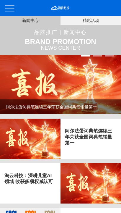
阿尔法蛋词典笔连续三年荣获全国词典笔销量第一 (88, 136)
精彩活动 (91, 20)
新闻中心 (30, 20)
